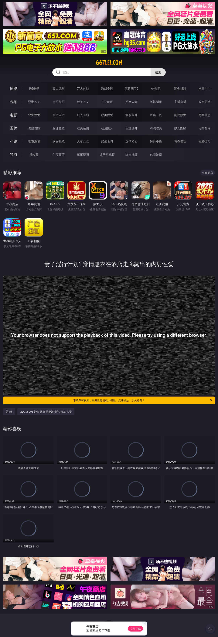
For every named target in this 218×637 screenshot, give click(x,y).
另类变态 (204, 115)
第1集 (9, 411)
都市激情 (34, 141)
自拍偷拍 (59, 102)
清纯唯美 (156, 128)
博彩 (13, 88)
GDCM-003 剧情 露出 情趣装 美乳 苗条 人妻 (46, 411)
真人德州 (59, 88)
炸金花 (155, 88)
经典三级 (156, 115)
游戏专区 (107, 88)
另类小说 (156, 141)
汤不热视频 (107, 155)
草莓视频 (83, 155)
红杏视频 (131, 155)
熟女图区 (180, 128)
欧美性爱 (107, 115)
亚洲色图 (59, 128)
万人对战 (83, 88)
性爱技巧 (204, 141)
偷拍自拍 (59, 115)
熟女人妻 (131, 102)
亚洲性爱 (34, 115)
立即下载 (135, 628)
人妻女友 (83, 141)
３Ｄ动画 (107, 102)
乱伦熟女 (180, 115)
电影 (13, 114)
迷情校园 (131, 141)
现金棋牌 (180, 88)
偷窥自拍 (34, 128)
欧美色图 (83, 128)
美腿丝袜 (131, 128)
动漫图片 (107, 128)
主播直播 (180, 102)
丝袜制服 (156, 102)
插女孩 (34, 155)
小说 (13, 141)
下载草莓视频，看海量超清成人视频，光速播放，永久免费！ (143, 400)
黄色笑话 (180, 141)
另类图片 (204, 128)
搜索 (158, 72)
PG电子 (34, 88)
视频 (13, 101)
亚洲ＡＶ (34, 102)
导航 (13, 154)
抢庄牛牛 (204, 88)
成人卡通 (83, 115)
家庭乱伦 (59, 141)
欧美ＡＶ (83, 102)
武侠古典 (107, 141)
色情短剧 (156, 155)
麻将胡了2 (131, 88)
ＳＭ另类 (204, 102)
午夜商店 (59, 155)
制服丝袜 (131, 115)
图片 (13, 128)
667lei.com (109, 62)
